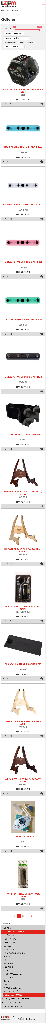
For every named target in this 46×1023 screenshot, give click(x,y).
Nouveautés (11, 42)
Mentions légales (19, 1017)
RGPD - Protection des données (24, 1019)
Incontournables (26, 42)
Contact (30, 1017)
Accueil (6, 10)
